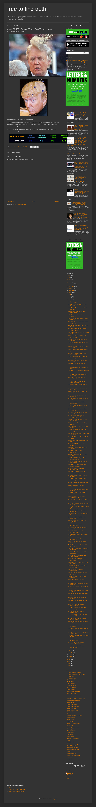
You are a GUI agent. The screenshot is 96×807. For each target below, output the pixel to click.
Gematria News (71, 712)
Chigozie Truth (70, 742)
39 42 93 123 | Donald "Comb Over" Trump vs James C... (77, 465)
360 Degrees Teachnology (73, 755)
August (70, 292)
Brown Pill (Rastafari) (72, 745)
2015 (68, 661)
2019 (68, 277)
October (71, 288)
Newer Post (11, 201)
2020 (68, 275)
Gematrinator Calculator (73, 706)
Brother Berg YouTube (72, 747)
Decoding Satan (71, 729)
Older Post (57, 201)
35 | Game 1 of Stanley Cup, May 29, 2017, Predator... (77, 354)
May (70, 299)
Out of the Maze (71, 689)
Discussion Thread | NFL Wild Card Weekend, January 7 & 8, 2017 (80, 114)
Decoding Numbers (71, 730)
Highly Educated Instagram (73, 700)
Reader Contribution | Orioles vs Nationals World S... (76, 486)
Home (33, 201)
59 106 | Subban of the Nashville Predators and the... (76, 612)
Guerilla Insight (70, 702)
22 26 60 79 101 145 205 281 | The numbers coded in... (77, 364)
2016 (68, 659)
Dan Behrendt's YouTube (73, 738)
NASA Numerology (71, 693)
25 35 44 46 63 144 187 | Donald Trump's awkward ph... (76, 605)
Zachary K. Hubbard (70, 774)
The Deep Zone (71, 683)
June (70, 297)
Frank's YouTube (71, 717)
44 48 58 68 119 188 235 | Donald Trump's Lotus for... (76, 646)
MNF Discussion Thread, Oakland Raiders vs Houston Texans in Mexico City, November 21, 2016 (81, 191)
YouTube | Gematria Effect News (17, 791)
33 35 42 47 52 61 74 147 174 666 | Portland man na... (77, 517)
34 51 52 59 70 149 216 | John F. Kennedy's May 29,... (76, 570)
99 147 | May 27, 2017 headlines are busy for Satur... (77, 521)
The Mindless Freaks (72, 680)
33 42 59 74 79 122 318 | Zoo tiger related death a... (76, 416)
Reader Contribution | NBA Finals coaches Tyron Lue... (76, 496)
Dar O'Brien (70, 734)
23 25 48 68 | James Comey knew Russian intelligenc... (76, 580)
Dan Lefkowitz (70, 736)
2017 (68, 282)
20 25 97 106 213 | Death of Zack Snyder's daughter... (76, 531)
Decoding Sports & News (73, 727)
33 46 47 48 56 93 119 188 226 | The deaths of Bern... (77, 420)
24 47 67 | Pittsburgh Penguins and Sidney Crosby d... (77, 608)
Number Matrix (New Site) (73, 691)
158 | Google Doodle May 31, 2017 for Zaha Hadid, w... (77, 357)
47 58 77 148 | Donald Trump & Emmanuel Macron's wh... (76, 643)
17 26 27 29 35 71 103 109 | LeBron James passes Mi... (77, 619)
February (71, 654)
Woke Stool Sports (71, 678)
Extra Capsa (70, 721)
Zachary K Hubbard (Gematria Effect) (76, 674)
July (70, 294)
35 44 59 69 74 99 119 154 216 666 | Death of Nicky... (77, 329)
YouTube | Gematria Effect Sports (17, 789)
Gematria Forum (71, 713)
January (71, 656)
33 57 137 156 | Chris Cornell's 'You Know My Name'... (77, 472)
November (71, 286)
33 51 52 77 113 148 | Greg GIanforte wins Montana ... (77, 601)
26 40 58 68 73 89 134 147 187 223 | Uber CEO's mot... (77, 493)
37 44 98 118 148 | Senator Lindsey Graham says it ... (77, 479)
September (71, 290)
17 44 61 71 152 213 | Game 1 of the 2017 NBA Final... (77, 305)
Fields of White (70, 719)
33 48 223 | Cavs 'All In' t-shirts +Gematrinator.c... (75, 524)
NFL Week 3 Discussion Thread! (75, 154)
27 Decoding (70, 759)
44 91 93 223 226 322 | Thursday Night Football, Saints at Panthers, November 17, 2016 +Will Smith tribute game (80, 178)
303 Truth (69, 757)
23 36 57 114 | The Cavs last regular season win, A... (77, 542)
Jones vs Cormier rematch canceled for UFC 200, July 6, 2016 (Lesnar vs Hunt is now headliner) (81, 227)
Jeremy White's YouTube (73, 697)
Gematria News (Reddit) (73, 710)
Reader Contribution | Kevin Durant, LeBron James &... (77, 312)
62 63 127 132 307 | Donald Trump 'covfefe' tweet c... (76, 378)
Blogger (54, 799)
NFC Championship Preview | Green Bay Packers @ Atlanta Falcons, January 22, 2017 (79, 204)
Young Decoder (70, 676)
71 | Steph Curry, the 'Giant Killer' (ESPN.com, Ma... (76, 469)
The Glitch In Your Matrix (73, 682)
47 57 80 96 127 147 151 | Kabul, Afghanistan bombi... (76, 382)
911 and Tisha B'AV (72, 753)
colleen (68, 740)
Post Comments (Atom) (20, 204)
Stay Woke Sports (71, 685)
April (70, 650)
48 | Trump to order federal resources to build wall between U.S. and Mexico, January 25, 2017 (81, 127)
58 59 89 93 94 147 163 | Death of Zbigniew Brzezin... (76, 538)
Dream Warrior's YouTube (73, 723)
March (70, 652)
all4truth (69, 751)
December (71, 284)
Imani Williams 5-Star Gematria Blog (76, 698)
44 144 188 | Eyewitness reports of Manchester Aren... (76, 639)
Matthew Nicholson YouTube (74, 695)
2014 (68, 663)
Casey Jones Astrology (72, 744)
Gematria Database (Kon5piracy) (75, 715)
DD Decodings (70, 732)
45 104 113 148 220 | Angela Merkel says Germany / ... (77, 458)
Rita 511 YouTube (71, 687)
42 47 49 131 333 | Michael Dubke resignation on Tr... (76, 402)
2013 (68, 665)
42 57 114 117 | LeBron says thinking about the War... (77, 573)
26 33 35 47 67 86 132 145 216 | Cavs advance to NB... (77, 615)
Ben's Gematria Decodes (73, 749)
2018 (68, 280)
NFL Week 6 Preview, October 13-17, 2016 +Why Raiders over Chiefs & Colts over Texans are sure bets (81, 215)
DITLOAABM (70, 725)
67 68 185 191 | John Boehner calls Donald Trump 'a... (77, 556)
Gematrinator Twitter (72, 704)
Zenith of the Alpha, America (74, 672)
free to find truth (26, 9)
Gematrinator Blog (71, 708)
